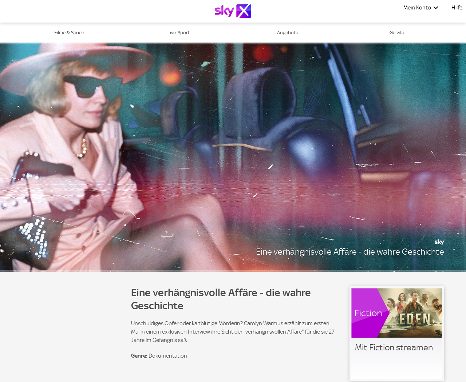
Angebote (287, 32)
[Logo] (233, 11)
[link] (397, 333)
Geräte (397, 32)
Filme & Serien (69, 32)
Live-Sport (178, 32)
